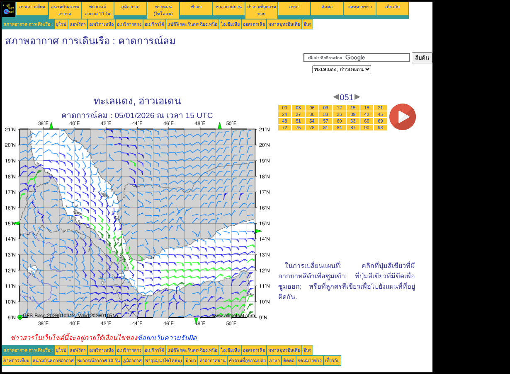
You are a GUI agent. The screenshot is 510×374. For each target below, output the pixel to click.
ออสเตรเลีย (254, 24)
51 (298, 120)
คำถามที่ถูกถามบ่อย (247, 360)
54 (312, 120)
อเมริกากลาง (129, 24)
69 (380, 120)
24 (284, 114)
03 (298, 107)
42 (366, 114)
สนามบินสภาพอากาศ (53, 360)
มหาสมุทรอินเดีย (284, 24)
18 (366, 107)
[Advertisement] (153, 70)
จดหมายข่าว (360, 6)
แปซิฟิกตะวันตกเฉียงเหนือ (192, 24)
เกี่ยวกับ (392, 6)
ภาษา (294, 6)
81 (325, 127)
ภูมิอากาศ (130, 6)
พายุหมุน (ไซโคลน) (163, 360)
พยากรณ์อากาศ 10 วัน (98, 360)
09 (325, 107)
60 (339, 120)
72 (284, 127)
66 (366, 120)
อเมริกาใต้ (154, 24)
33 (325, 114)
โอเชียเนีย (230, 24)
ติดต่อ (327, 6)
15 (353, 107)
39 (353, 114)
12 (339, 107)
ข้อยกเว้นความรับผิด (167, 337)
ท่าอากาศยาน (229, 6)
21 (380, 107)
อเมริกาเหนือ (101, 24)
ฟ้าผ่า (196, 6)
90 (366, 127)
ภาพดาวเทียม (32, 6)
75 (298, 127)
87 (353, 127)
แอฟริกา (78, 24)
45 (380, 114)
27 (298, 114)
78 (312, 127)
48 (284, 120)
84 (339, 127)
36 (339, 114)
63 (353, 120)
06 (312, 107)
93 (380, 127)
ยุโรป (61, 24)
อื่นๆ (307, 24)
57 (325, 120)
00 (284, 107)
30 (312, 114)
